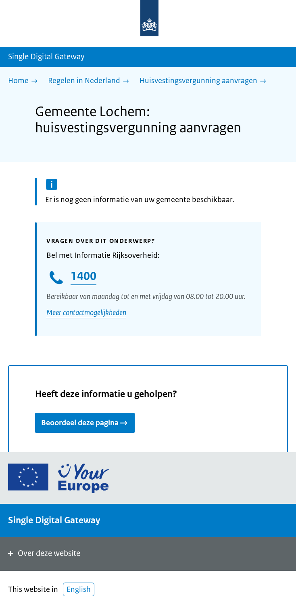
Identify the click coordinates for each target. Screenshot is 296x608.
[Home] (25, 81)
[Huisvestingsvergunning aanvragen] (205, 81)
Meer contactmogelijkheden (86, 313)
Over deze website (43, 553)
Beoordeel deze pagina (85, 423)
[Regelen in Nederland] (90, 81)
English (79, 589)
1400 (83, 276)
